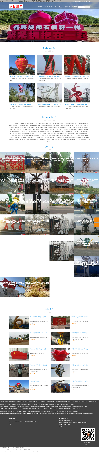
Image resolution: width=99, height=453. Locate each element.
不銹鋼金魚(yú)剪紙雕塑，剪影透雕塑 (81, 317)
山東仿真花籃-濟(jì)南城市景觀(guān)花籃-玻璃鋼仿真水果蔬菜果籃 (65, 411)
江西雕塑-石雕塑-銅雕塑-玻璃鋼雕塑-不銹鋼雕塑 (40, 406)
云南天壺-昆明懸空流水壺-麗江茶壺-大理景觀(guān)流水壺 (37, 411)
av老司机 (30, 452)
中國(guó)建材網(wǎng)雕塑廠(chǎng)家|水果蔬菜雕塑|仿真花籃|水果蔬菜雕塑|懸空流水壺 (74, 413)
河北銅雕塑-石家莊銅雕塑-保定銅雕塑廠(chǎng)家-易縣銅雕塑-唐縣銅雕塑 (51, 401)
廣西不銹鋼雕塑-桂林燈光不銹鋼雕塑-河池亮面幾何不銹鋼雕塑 (13, 413)
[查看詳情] (32, 324)
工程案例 (67, 6)
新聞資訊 (74, 6)
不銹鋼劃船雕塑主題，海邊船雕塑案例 (39, 333)
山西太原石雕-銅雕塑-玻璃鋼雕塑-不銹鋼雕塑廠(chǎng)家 (12, 411)
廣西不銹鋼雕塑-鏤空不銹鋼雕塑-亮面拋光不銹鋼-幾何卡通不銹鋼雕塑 (20, 401)
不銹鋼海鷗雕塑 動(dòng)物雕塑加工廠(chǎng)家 (83, 365)
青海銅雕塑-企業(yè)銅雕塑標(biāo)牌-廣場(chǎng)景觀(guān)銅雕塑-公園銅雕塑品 (40, 408)
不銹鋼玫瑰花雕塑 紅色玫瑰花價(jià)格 (81, 349)
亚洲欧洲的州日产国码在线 (37, 452)
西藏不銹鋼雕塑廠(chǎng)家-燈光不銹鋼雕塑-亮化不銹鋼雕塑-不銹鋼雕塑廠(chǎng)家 (69, 406)
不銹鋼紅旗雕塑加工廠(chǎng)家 (38, 349)
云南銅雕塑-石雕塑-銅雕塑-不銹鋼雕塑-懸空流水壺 (69, 408)
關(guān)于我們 (48, 6)
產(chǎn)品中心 (58, 6)
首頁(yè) (40, 6)
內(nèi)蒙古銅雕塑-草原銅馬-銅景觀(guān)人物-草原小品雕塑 (61, 404)
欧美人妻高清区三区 (4, 452)
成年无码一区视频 (24, 452)
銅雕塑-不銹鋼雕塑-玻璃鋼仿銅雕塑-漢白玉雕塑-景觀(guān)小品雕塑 (14, 406)
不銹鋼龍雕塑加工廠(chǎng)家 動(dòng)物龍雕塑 (42, 317)
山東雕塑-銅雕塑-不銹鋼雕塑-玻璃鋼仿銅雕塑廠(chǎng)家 (35, 404)
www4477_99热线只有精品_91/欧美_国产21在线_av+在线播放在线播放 (15, 449)
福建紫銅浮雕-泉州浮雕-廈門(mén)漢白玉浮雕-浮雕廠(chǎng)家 (40, 413)
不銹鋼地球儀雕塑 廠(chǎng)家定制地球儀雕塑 (41, 381)
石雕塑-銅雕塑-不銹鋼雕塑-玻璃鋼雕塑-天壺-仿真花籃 (11, 404)
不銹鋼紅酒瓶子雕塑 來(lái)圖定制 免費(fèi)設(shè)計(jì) (43, 365)
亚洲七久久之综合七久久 (14, 452)
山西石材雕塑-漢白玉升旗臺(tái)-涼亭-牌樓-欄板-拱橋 (11, 408)
